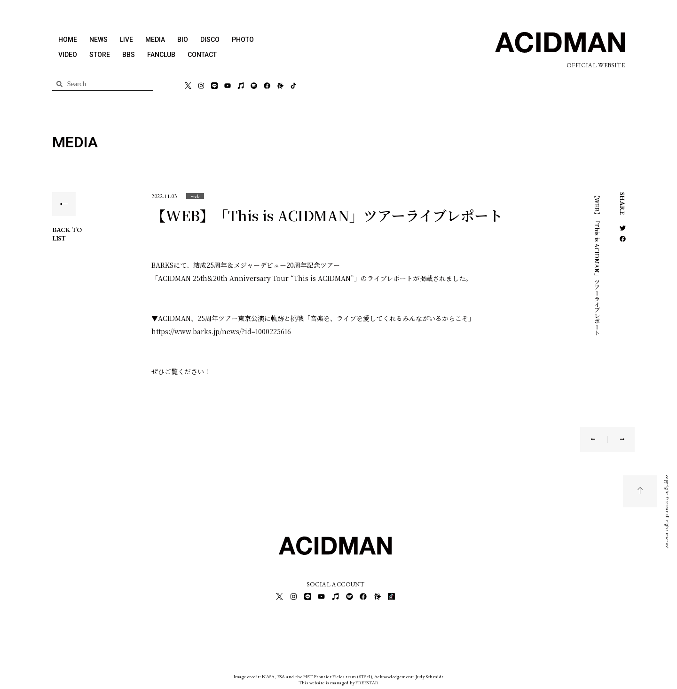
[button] (195, 196)
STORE (99, 54)
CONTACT (202, 54)
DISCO (210, 39)
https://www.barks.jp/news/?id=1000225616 (221, 331)
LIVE (126, 39)
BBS (128, 54)
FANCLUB (161, 54)
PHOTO (243, 39)
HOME (67, 39)
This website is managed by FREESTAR (339, 682)
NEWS (98, 39)
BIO (182, 39)
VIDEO (67, 54)
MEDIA (155, 39)
